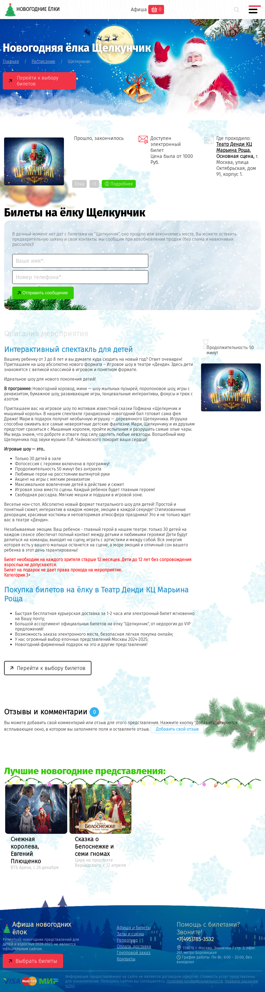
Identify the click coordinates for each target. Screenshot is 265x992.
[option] (36, 828)
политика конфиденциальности (195, 981)
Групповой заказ (133, 952)
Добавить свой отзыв (177, 729)
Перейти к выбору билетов (37, 81)
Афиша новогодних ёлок (37, 928)
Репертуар (127, 940)
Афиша (139, 10)
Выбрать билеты (36, 961)
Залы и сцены (130, 933)
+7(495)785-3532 (195, 939)
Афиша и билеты (133, 927)
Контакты (126, 959)
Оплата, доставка (134, 946)
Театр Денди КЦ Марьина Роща (234, 147)
